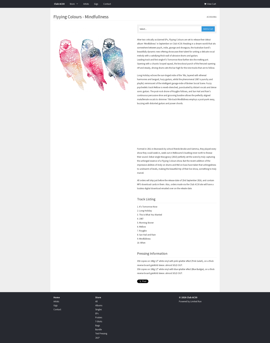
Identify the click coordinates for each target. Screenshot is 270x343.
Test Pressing (101, 333)
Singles (98, 309)
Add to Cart (208, 29)
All (96, 301)
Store (72, 3)
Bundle (98, 329)
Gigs (96, 3)
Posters (98, 317)
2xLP (97, 337)
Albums (98, 305)
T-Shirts (98, 321)
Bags (97, 325)
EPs (96, 313)
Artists (86, 3)
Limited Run (196, 301)
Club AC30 (59, 3)
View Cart (210, 3)
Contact (107, 3)
